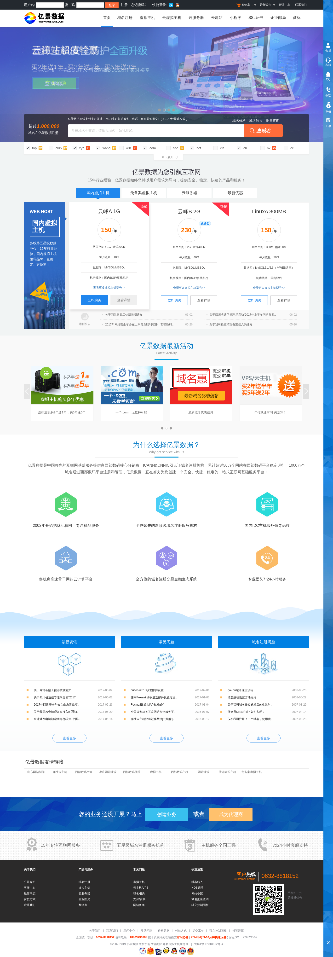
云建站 (217, 18)
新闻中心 (129, 930)
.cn (244, 148)
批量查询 (272, 120)
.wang (106, 148)
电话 (328, 95)
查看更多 (69, 738)
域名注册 (124, 18)
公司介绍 (29, 882)
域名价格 (239, 120)
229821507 (249, 937)
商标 (297, 18)
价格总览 (163, 930)
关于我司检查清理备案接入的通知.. (56, 711)
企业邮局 (278, 18)
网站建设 (203, 772)
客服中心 (29, 887)
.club (58, 148)
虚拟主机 (147, 18)
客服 (328, 65)
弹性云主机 (60, 772)
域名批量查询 (200, 899)
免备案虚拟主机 (143, 193)
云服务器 (196, 18)
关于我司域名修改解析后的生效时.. (250, 704)
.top (34, 148)
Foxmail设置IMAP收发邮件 (148, 704)
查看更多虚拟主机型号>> (109, 287)
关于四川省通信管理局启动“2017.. (55, 697)
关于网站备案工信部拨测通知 (52, 690)
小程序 (235, 18)
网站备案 (139, 905)
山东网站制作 (36, 772)
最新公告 (85, 324)
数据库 (83, 905)
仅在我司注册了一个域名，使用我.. (250, 719)
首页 (106, 18)
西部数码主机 (179, 772)
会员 (328, 50)
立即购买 (94, 300)
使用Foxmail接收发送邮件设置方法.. (154, 697)
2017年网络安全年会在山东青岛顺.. (56, 704)
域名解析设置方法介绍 (242, 697)
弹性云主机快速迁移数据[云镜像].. (152, 719)
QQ (328, 79)
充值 (328, 111)
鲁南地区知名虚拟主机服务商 (170, 944)
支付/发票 (139, 899)
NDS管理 (197, 887)
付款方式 (29, 899)
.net (198, 148)
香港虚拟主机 (227, 772)
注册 (124, 5)
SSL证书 (255, 18)
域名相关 (139, 893)
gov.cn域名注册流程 (240, 690)
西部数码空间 (83, 772)
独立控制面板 (200, 905)
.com (152, 148)
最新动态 (29, 893)
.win (128, 148)
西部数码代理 (131, 772)
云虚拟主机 (171, 18)
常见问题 (146, 930)
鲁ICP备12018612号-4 (208, 944)
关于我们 (95, 930)
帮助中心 (284, 4)
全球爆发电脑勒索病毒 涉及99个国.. (57, 719)
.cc (291, 148)
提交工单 (198, 930)
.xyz (81, 148)
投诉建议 (238, 930)
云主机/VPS (140, 887)
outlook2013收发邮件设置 (147, 690)
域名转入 (256, 120)
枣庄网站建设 (107, 772)
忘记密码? (138, 5)
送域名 (205, 223)
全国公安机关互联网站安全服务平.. (153, 711)
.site (175, 148)
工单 (328, 126)
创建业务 (166, 814)
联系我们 (301, 4)
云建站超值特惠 (166, 84)
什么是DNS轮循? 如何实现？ (246, 711)
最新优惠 (235, 193)
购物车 (247, 5)
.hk (268, 148)
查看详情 (124, 300)
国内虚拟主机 (97, 194)
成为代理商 (231, 814)
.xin (221, 148)
